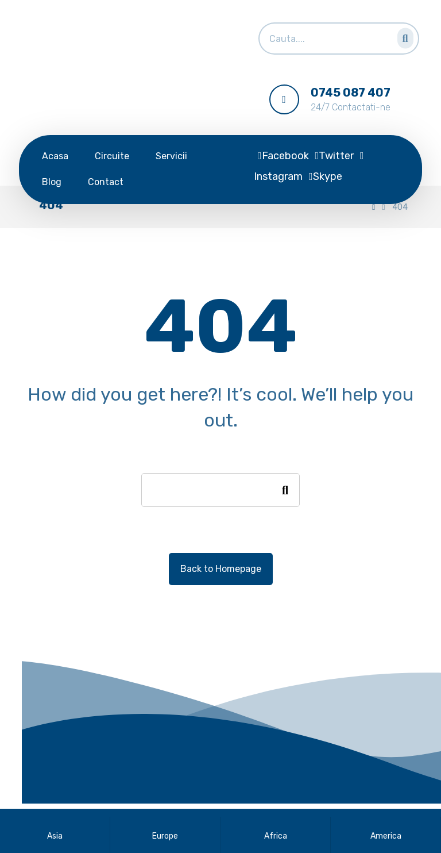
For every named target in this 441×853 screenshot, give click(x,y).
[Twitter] (335, 155)
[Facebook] (283, 155)
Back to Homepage (220, 568)
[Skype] (326, 176)
